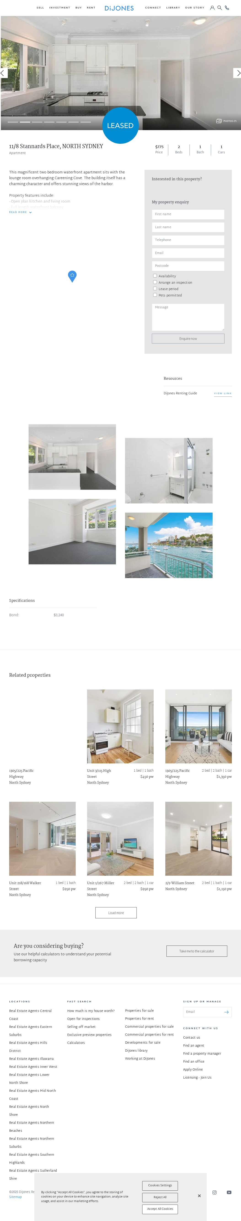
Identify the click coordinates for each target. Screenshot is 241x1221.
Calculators (76, 1043)
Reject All (160, 1197)
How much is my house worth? (91, 1011)
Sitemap (15, 1197)
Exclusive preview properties (89, 1035)
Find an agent (193, 1046)
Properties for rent (139, 1019)
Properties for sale (139, 1011)
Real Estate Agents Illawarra (31, 1059)
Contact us (191, 1038)
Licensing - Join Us (197, 1078)
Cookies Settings (160, 1185)
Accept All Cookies (160, 1209)
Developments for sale (143, 1043)
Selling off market (81, 1027)
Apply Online (193, 1070)
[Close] (199, 1196)
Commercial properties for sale (149, 1027)
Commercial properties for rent (149, 1035)
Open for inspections (83, 1019)
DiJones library (136, 1051)
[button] (40, 8)
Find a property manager (202, 1054)
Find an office (194, 1062)
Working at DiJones (140, 1059)
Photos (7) (229, 121)
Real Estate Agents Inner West (33, 1067)
